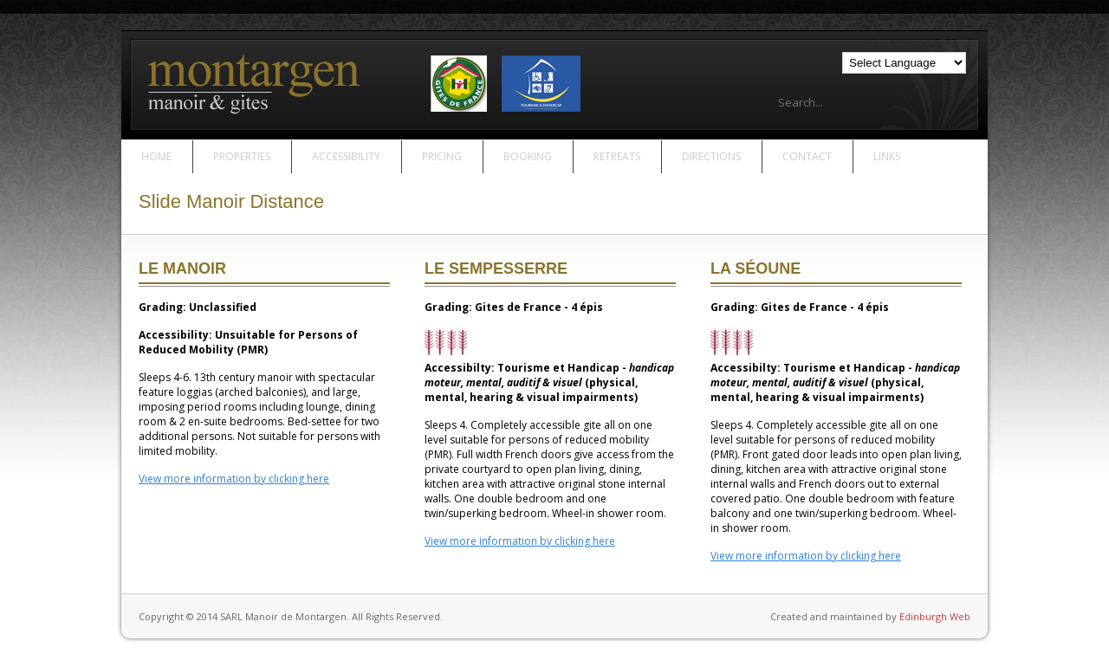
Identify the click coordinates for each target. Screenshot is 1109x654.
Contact (807, 156)
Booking (527, 156)
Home (156, 156)
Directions (711, 156)
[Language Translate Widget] (904, 63)
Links (886, 156)
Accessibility (346, 156)
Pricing (442, 156)
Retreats (616, 156)
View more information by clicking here (234, 478)
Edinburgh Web (934, 616)
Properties (241, 156)
